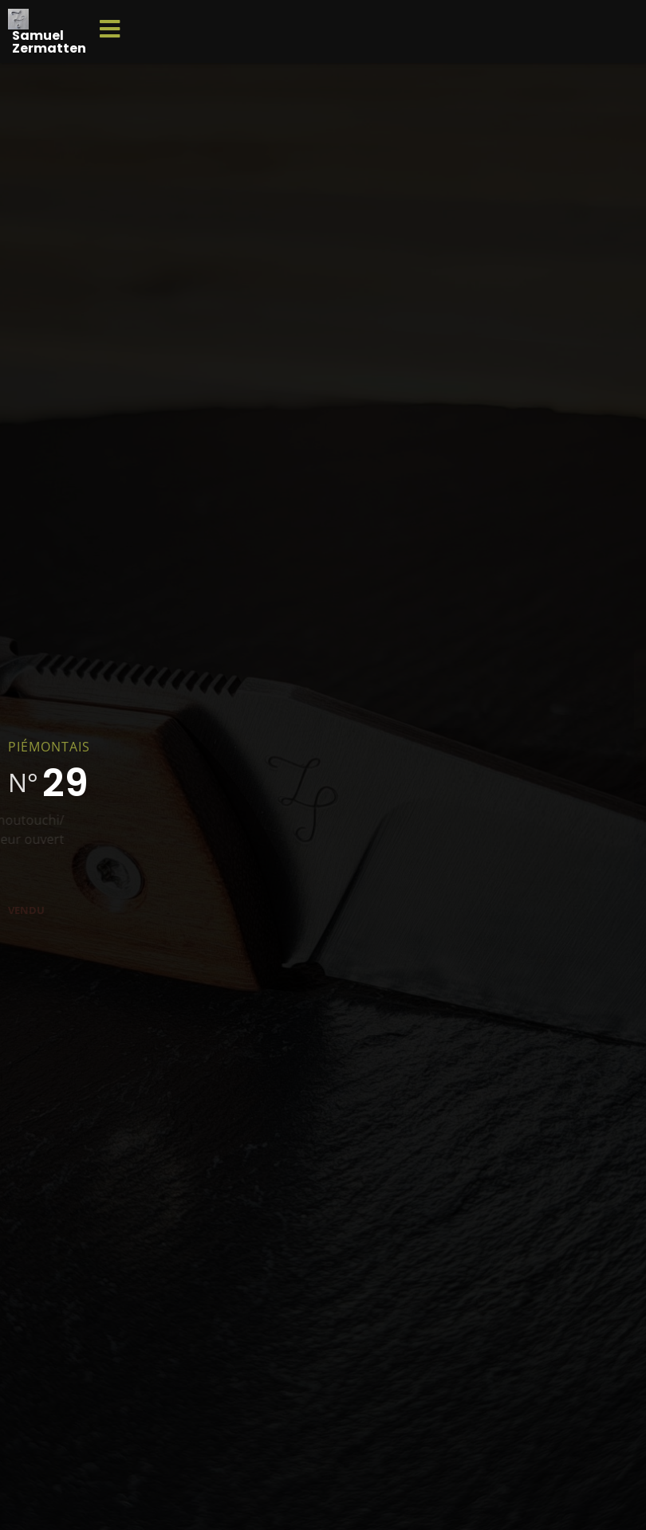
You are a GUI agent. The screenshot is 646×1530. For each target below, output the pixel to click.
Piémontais (49, 746)
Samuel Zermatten (49, 41)
